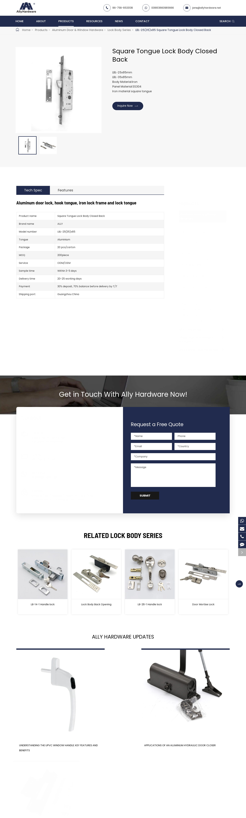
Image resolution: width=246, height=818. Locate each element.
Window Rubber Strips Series (203, 315)
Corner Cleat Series (197, 303)
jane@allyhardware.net (206, 8)
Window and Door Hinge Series (204, 276)
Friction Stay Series (197, 226)
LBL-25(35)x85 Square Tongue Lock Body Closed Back (173, 30)
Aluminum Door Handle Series (203, 259)
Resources (94, 21)
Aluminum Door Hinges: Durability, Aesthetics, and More (196, 728)
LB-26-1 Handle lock (150, 604)
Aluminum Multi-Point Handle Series (203, 245)
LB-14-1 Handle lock (43, 604)
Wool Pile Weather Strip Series (204, 309)
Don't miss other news (121, 761)
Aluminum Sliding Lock (198, 281)
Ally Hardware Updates (123, 638)
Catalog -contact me (121, 815)
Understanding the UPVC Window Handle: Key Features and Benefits (46, 730)
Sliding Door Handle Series (201, 298)
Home (20, 21)
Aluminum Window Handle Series (201, 234)
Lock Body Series (119, 30)
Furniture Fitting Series (199, 320)
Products (66, 21)
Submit (145, 495)
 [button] (242, 582)
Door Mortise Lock (203, 604)
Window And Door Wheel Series (200, 289)
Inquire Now (129, 106)
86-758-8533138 (122, 8)
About (41, 21)
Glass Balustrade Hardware (201, 349)
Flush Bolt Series (195, 270)
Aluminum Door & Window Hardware (77, 30)
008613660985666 (162, 8)
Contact (142, 21)
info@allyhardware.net (51, 441)
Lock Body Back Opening (96, 604)
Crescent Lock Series (198, 253)
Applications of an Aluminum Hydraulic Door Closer (120, 728)
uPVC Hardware (193, 329)
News (119, 21)
